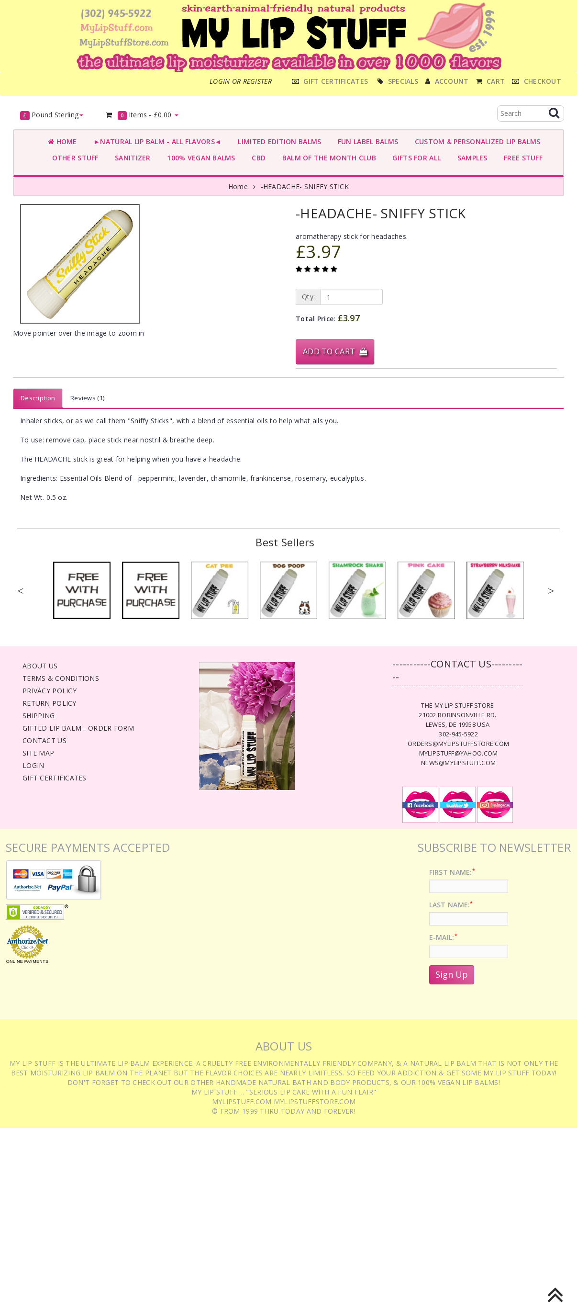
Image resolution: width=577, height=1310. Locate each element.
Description (38, 398)
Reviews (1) (87, 398)
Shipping (38, 715)
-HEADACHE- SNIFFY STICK (305, 186)
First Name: (452, 872)
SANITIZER (131, 157)
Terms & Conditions (60, 678)
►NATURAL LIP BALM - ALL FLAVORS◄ (155, 141)
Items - (141, 115)
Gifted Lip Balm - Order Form (78, 728)
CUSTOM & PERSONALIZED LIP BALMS (475, 141)
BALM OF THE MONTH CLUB (327, 157)
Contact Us (44, 740)
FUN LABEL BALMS (365, 141)
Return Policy (49, 703)
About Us (39, 665)
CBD (257, 157)
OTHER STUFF (73, 157)
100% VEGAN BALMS (199, 157)
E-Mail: (443, 937)
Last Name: (451, 904)
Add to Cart (335, 351)
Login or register (241, 81)
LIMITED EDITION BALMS (277, 141)
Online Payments (27, 961)
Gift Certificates (54, 777)
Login (33, 765)
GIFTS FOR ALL (414, 157)
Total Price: (328, 318)
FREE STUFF (521, 157)
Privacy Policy (49, 690)
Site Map (38, 752)
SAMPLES (470, 157)
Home (62, 141)
